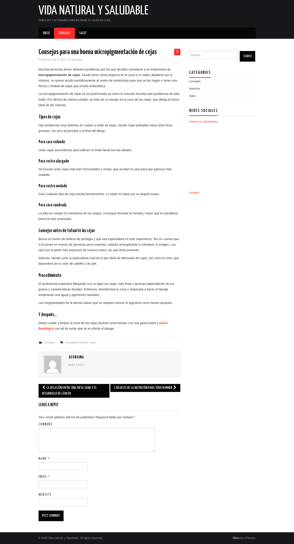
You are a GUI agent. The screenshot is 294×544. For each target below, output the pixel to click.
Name (44, 458)
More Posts (76, 365)
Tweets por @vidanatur (203, 121)
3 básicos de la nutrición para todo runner (145, 388)
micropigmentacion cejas (80, 342)
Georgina (77, 59)
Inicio (46, 33)
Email (45, 476)
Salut (83, 33)
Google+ (194, 192)
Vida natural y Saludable (93, 11)
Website (45, 494)
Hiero (236, 538)
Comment (46, 424)
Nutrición (194, 88)
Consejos (64, 33)
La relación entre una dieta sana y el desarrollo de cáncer (69, 390)
